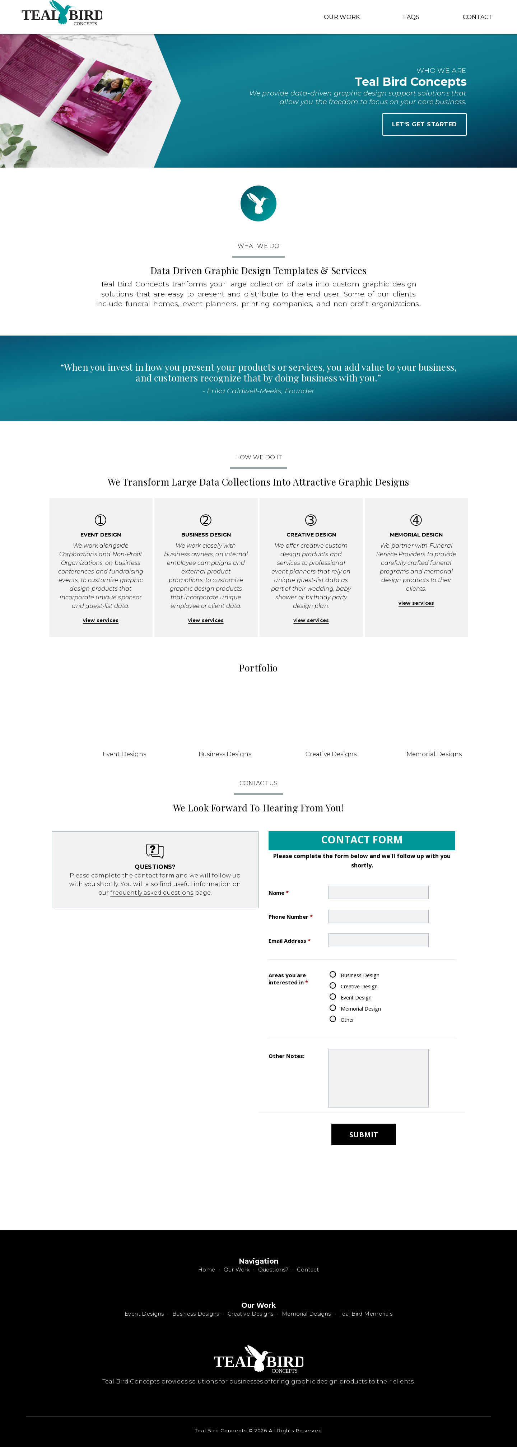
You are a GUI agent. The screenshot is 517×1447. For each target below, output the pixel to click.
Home (206, 1269)
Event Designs (144, 1314)
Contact (477, 17)
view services (100, 620)
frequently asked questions (151, 892)
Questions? (273, 1269)
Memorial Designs (306, 1314)
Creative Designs (251, 1314)
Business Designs (195, 1314)
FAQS (411, 17)
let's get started (424, 124)
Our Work (342, 17)
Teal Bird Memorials (365, 1314)
